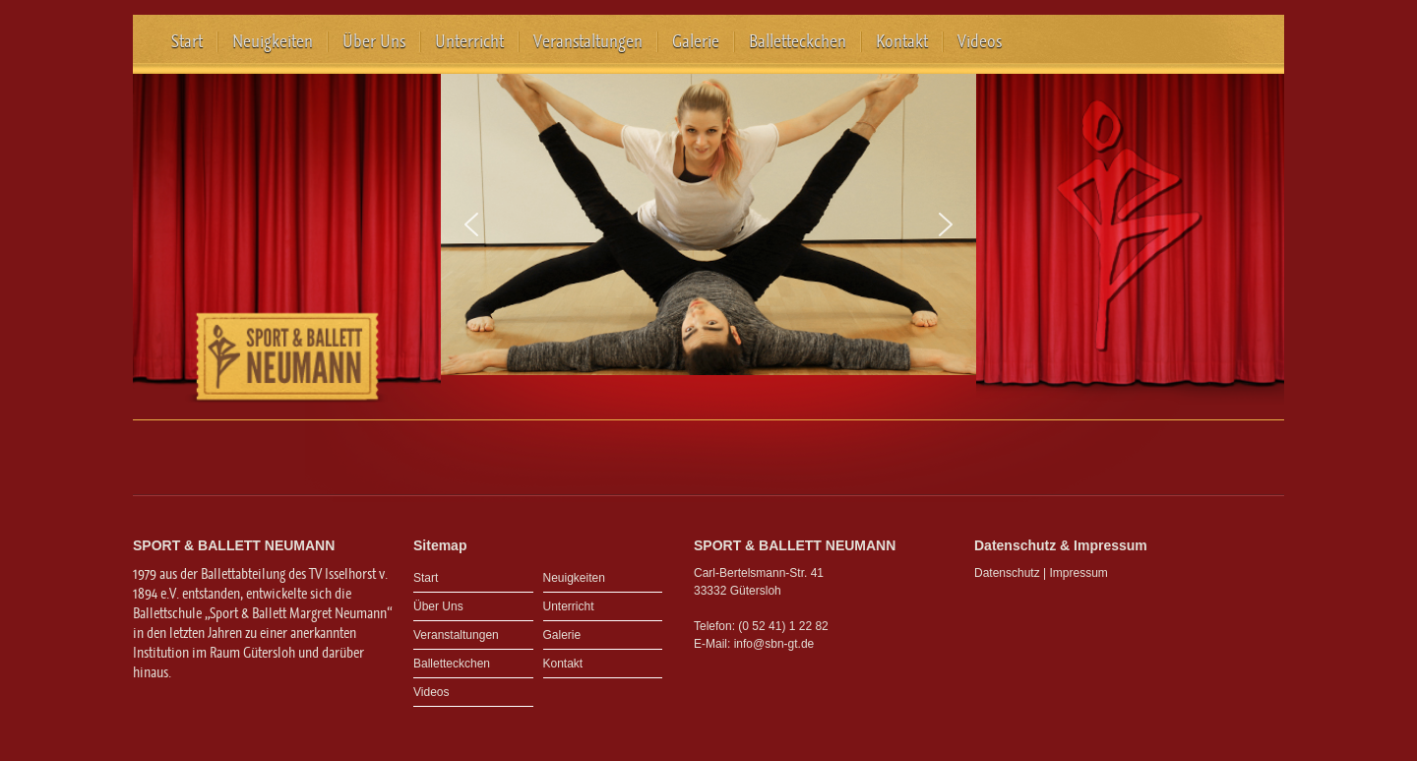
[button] (471, 224)
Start (187, 41)
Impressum (1079, 573)
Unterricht (469, 41)
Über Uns (373, 41)
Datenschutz (1007, 573)
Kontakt (902, 41)
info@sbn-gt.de (774, 644)
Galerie (695, 41)
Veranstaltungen (588, 41)
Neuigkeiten (272, 41)
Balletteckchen (797, 41)
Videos (979, 41)
